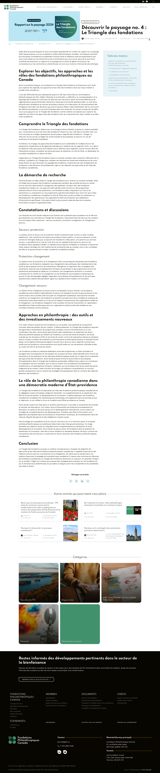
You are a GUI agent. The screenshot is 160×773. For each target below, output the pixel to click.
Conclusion (112, 91)
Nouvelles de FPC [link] (90, 22)
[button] (47, 7)
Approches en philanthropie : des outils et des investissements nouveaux (122, 79)
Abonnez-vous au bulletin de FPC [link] (36, 679)
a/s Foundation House (115, 755)
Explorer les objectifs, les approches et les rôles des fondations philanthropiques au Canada (121, 63)
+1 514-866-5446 (66, 746)
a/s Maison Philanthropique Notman (121, 742)
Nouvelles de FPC (51, 515)
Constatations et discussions (118, 75)
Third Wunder (146, 770)
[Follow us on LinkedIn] (143, 1)
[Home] (10, 43)
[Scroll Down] (149, 39)
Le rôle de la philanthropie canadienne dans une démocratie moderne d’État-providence (121, 85)
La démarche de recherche (118, 72)
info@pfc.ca (64, 742)
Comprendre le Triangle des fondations (122, 68)
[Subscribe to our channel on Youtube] (147, 1)
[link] (71, 481)
